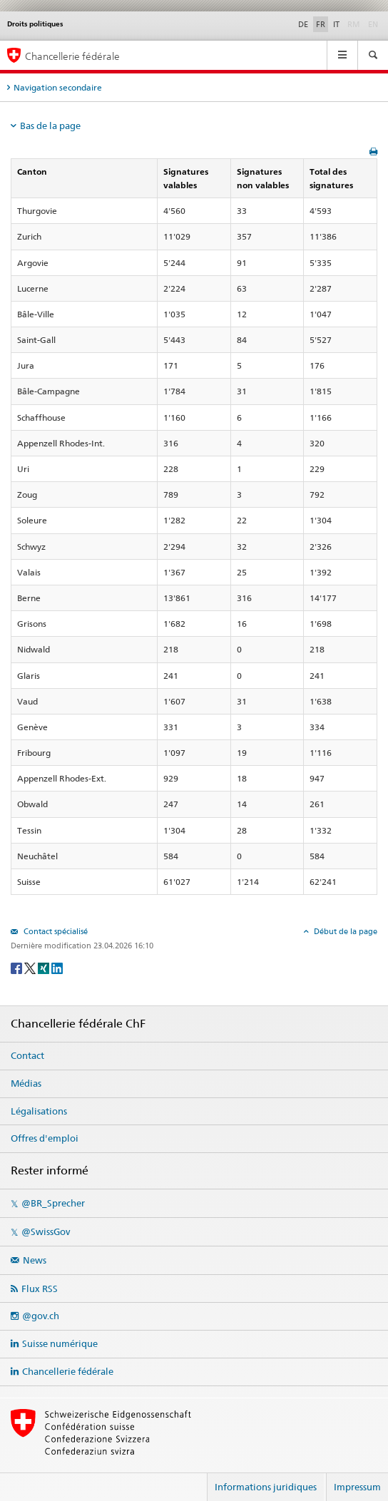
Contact (27, 1055)
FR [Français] (320, 24)
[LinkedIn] (57, 967)
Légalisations (39, 1111)
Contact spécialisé (54, 931)
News (34, 1260)
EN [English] (373, 24)
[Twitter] (31, 967)
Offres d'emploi (44, 1138)
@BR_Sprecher (53, 1203)
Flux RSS (39, 1288)
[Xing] (44, 967)
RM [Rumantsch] (353, 24)
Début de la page (344, 931)
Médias (26, 1083)
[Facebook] (17, 967)
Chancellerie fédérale (67, 1371)
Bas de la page (50, 125)
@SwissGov (45, 1231)
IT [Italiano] (336, 24)
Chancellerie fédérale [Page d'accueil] (72, 56)
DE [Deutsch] (303, 24)
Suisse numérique (60, 1343)
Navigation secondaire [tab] (58, 87)
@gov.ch (40, 1315)
